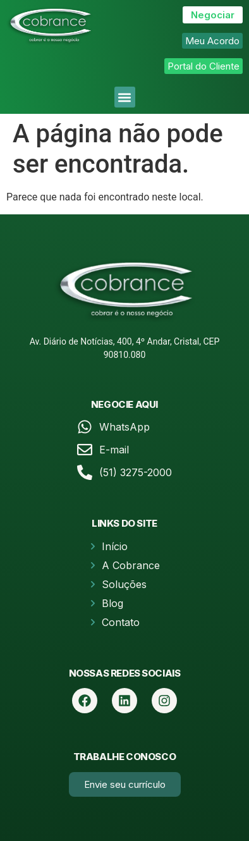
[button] (124, 97)
